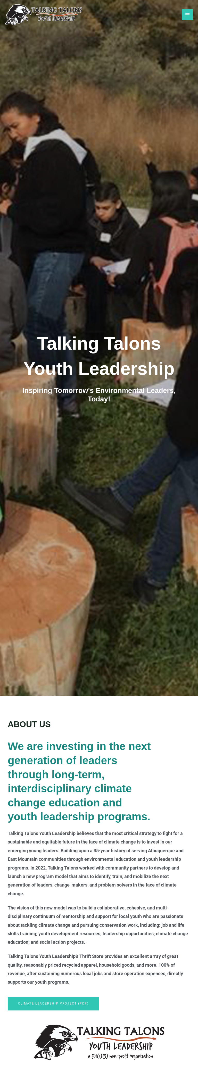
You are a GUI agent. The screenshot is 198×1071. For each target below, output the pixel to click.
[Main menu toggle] (187, 14)
